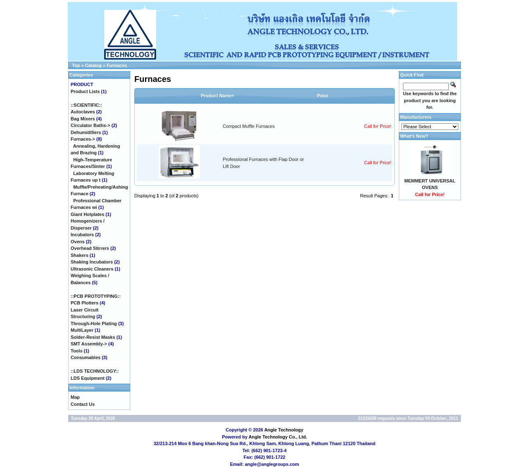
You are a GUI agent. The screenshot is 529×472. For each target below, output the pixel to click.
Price (322, 95)
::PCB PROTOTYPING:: (96, 296)
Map (75, 397)
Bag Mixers (83, 118)
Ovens (78, 241)
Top (76, 65)
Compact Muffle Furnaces (249, 126)
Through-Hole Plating (94, 323)
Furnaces (117, 65)
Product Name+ (217, 95)
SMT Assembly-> (89, 343)
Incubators (82, 234)
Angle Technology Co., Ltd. (277, 436)
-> (83, 139)
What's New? (414, 136)
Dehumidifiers (86, 132)
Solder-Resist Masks (93, 337)
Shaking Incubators (92, 261)
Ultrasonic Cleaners (92, 268)
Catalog (93, 65)
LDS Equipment (88, 378)
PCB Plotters (84, 302)
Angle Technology (283, 429)
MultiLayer (82, 330)
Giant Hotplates (87, 214)
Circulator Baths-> (90, 125)
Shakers (79, 255)
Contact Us (83, 404)
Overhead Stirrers (90, 248)
